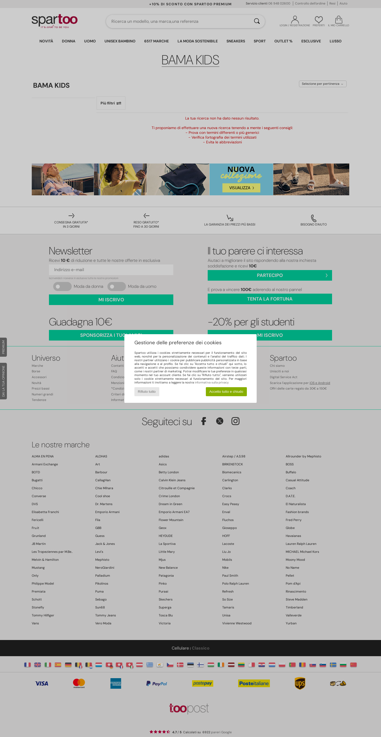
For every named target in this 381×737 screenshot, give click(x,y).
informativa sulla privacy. (212, 382)
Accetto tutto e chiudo (226, 392)
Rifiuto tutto (147, 392)
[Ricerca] (257, 21)
